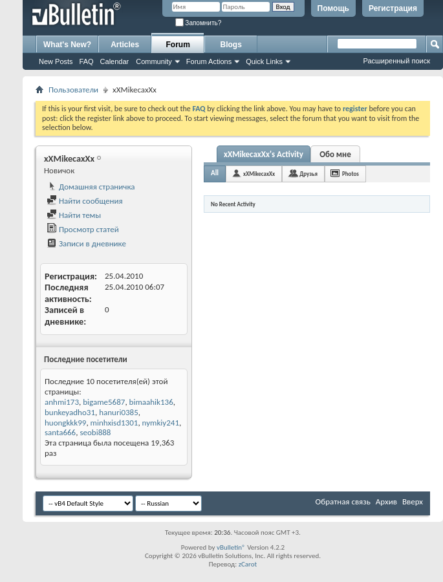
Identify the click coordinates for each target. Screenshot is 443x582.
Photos (350, 173)
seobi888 (95, 432)
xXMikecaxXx (259, 173)
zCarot (248, 564)
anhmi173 (62, 402)
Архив (386, 501)
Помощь (333, 8)
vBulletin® (231, 547)
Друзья (308, 173)
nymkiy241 (160, 422)
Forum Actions (209, 61)
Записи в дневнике (86, 243)
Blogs (231, 44)
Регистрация (393, 8)
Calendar (114, 61)
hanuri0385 (118, 412)
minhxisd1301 (114, 422)
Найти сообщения (85, 201)
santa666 (60, 432)
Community (154, 61)
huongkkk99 (65, 422)
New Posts (56, 61)
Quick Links (264, 61)
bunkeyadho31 (70, 412)
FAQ (87, 61)
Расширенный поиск (396, 61)
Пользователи (73, 89)
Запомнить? (198, 23)
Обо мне (335, 154)
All (215, 173)
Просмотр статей (83, 229)
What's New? (67, 44)
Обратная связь (343, 501)
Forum (178, 44)
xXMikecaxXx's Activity (263, 154)
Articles (125, 44)
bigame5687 (104, 402)
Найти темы (74, 215)
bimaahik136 (151, 402)
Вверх (412, 501)
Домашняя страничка (91, 186)
